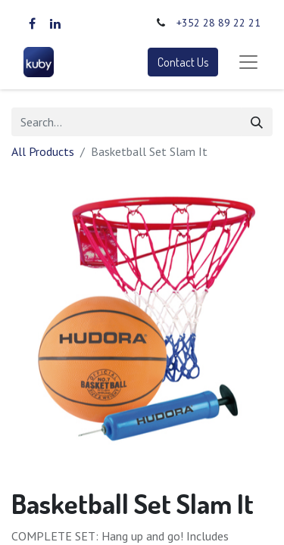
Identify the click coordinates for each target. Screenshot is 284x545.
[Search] (257, 121)
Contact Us (183, 62)
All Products (42, 151)
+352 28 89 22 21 (218, 23)
